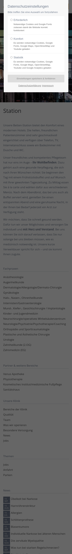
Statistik (35, 62)
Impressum (48, 85)
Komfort (35, 44)
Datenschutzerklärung (29, 85)
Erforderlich (35, 25)
